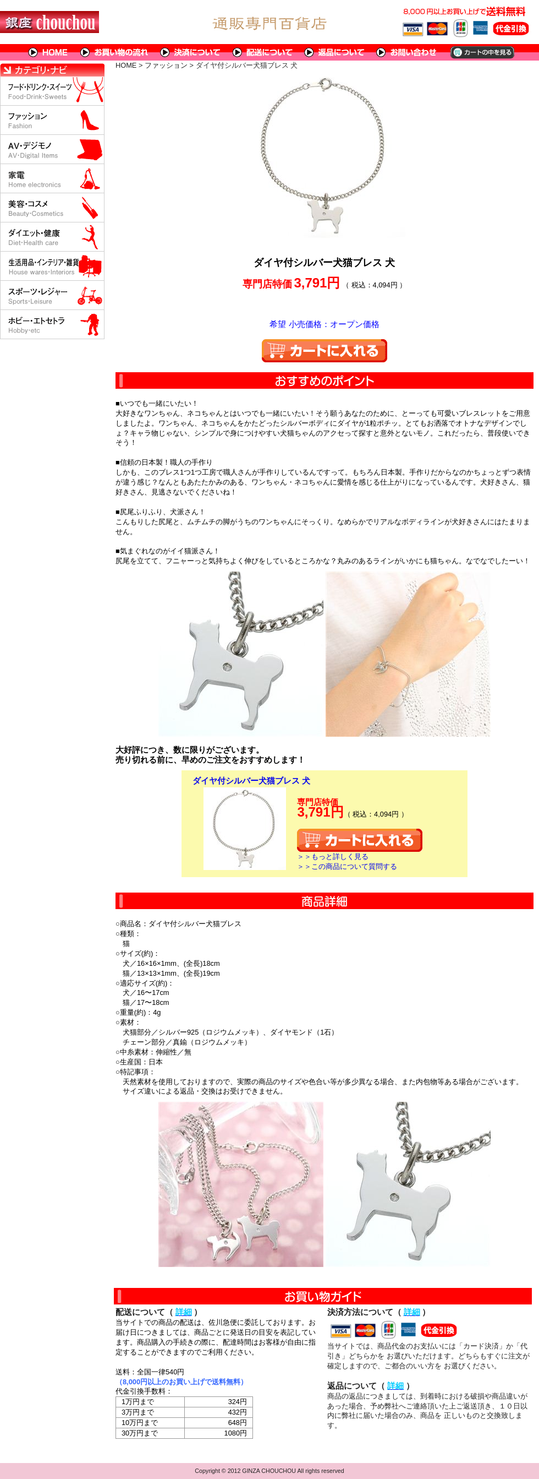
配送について (263, 52)
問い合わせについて (407, 52)
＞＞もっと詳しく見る (333, 856)
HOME (48, 52)
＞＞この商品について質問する (347, 866)
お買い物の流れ (114, 52)
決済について (191, 52)
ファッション (166, 65)
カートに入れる (324, 350)
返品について (335, 52)
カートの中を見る (481, 52)
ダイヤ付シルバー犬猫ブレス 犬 (251, 780)
